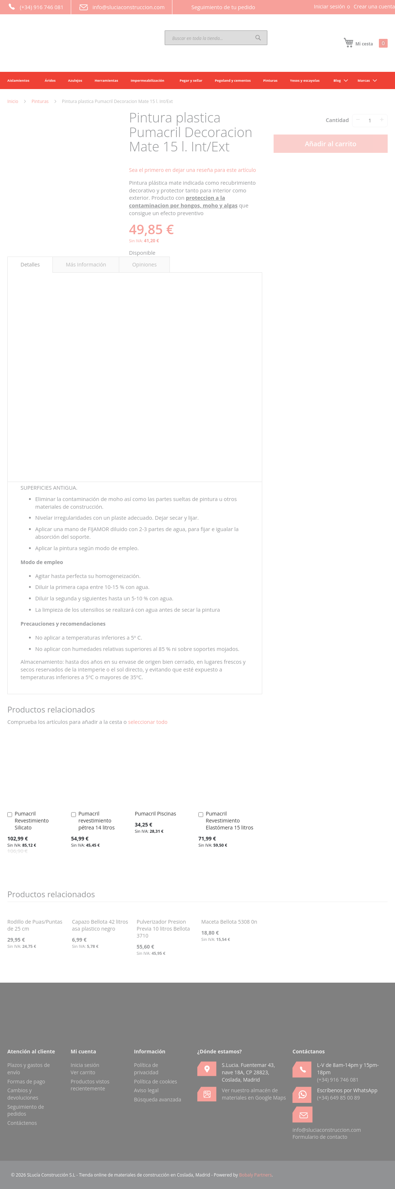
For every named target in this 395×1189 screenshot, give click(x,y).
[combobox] (216, 37)
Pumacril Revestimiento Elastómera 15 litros (229, 820)
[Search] (258, 37)
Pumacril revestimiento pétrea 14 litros (96, 820)
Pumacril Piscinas (155, 813)
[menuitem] (338, 80)
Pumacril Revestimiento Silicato (32, 820)
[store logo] (62, 43)
